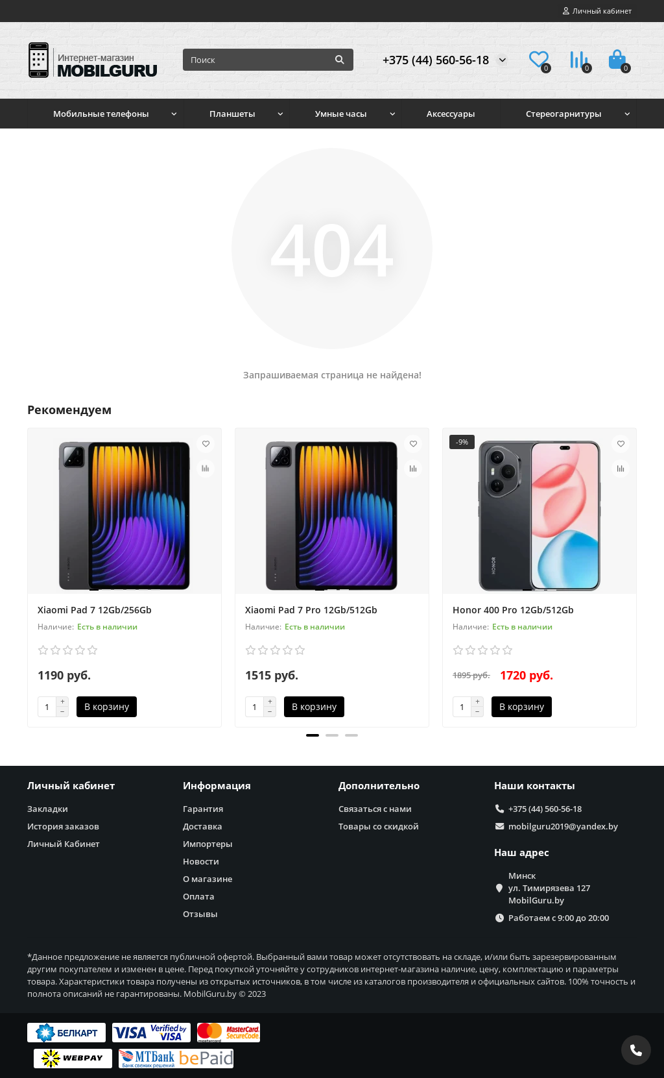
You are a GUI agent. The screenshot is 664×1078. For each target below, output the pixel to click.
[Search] (268, 60)
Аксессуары (451, 113)
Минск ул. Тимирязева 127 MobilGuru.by (549, 888)
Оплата (199, 896)
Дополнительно (379, 785)
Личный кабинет (71, 785)
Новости (201, 861)
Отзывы (200, 914)
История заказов (63, 826)
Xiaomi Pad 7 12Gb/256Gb (95, 610)
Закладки (47, 809)
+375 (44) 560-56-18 (436, 59)
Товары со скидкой (378, 826)
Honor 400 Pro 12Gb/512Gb (513, 610)
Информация (217, 785)
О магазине (207, 879)
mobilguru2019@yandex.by (563, 826)
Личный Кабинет (63, 844)
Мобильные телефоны (101, 113)
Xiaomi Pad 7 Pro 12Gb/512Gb (311, 610)
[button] (312, 735)
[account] (597, 11)
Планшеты (232, 113)
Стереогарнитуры (564, 113)
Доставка (202, 826)
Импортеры (208, 844)
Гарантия (203, 809)
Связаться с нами (375, 809)
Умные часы (341, 113)
